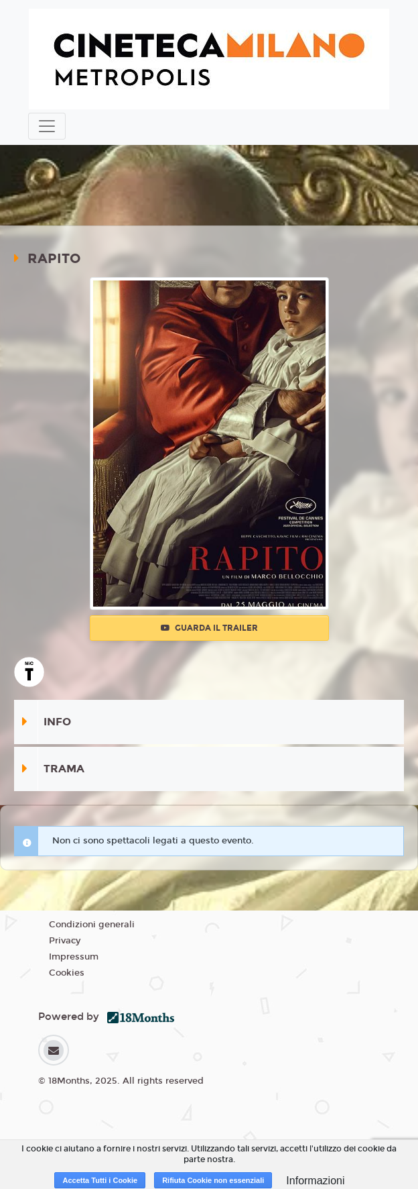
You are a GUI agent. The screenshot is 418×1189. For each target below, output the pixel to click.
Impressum (73, 956)
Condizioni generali (92, 924)
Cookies (66, 973)
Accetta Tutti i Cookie (99, 1180)
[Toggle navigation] (47, 126)
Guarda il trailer (209, 628)
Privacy (64, 940)
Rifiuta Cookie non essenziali (213, 1180)
